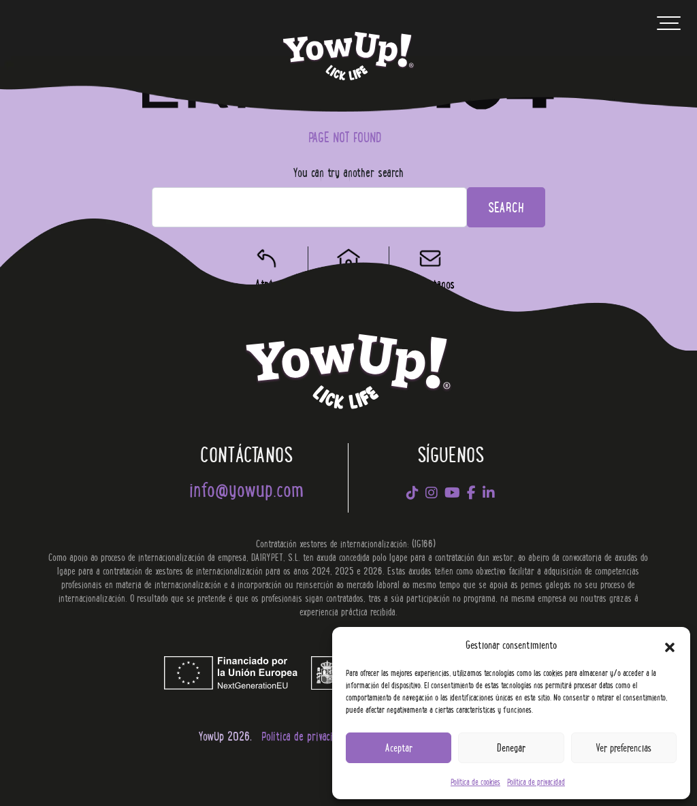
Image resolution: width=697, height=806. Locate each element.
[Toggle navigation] (669, 26)
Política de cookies (475, 781)
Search (506, 206)
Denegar (511, 747)
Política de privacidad (536, 781)
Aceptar (398, 747)
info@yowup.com (246, 488)
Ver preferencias (623, 747)
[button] (670, 644)
